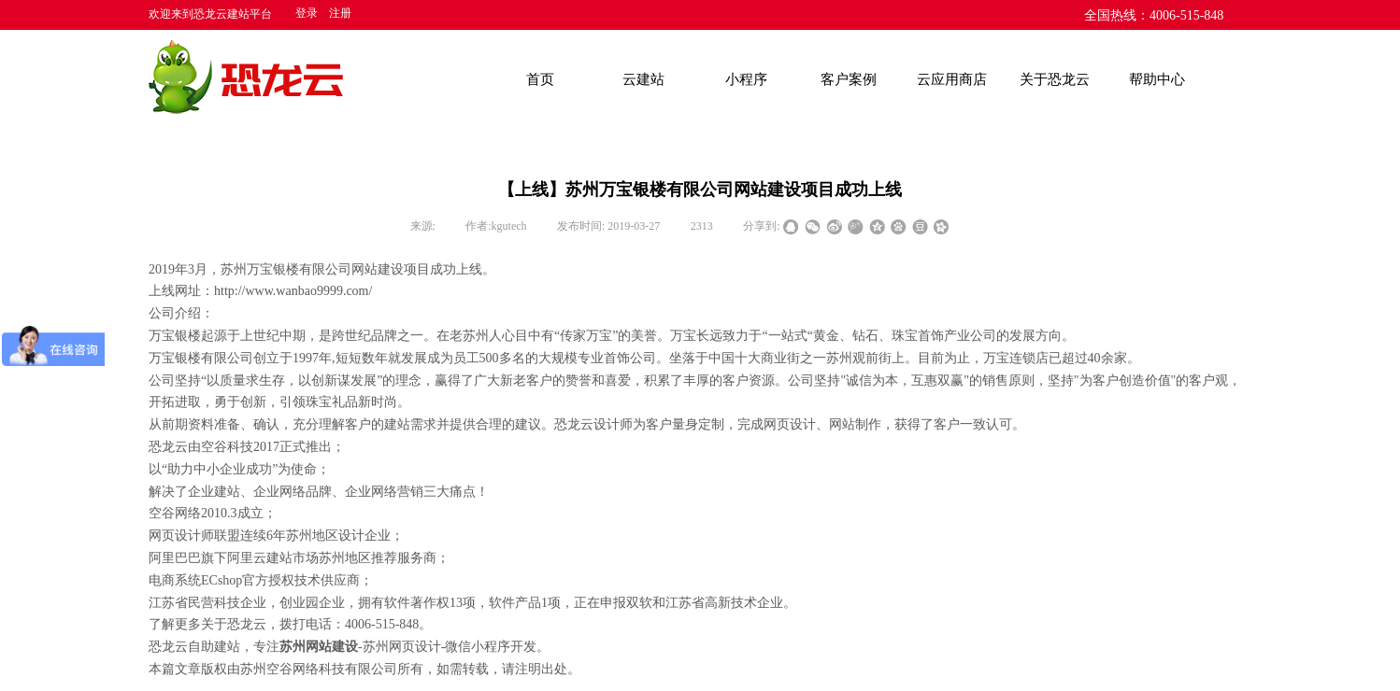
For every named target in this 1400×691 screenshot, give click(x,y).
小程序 (746, 79)
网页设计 (790, 424)
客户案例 (849, 79)
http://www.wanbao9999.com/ (293, 291)
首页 (540, 79)
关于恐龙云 (1055, 79)
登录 (306, 13)
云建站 (643, 79)
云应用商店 (952, 79)
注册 (340, 13)
